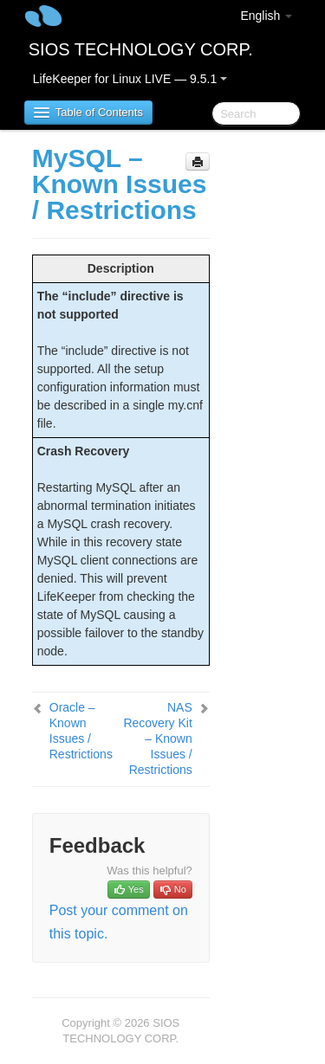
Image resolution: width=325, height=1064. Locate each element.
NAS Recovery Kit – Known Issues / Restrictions (157, 738)
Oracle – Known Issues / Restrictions (81, 730)
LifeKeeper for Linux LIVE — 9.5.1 (130, 79)
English (266, 16)
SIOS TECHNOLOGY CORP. (141, 49)
